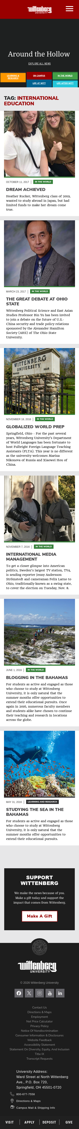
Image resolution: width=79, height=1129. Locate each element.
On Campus (39, 75)
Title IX (39, 1054)
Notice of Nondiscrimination (39, 1031)
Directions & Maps (39, 1012)
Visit (9, 1122)
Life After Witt (65, 83)
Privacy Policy (39, 1026)
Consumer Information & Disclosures (39, 1035)
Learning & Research (13, 77)
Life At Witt (39, 83)
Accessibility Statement (39, 1045)
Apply (29, 1122)
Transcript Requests (39, 1059)
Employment (39, 1017)
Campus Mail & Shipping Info (35, 1107)
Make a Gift (39, 916)
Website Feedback (39, 1040)
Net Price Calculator (39, 1021)
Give (69, 1122)
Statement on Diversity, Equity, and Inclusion (39, 1049)
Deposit (49, 1122)
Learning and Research (42, 801)
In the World (43, 181)
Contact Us (39, 1008)
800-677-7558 (25, 1094)
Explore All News (39, 63)
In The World (65, 75)
